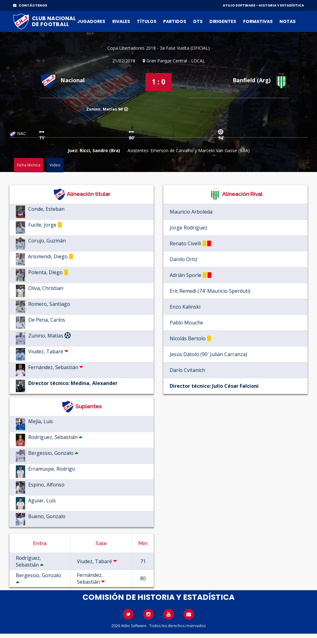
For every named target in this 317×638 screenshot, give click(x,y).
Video (55, 165)
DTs (198, 21)
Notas (287, 21)
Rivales (121, 21)
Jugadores (91, 21)
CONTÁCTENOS (30, 5)
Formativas (258, 21)
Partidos (174, 21)
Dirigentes (222, 21)
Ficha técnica (28, 165)
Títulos (146, 21)
